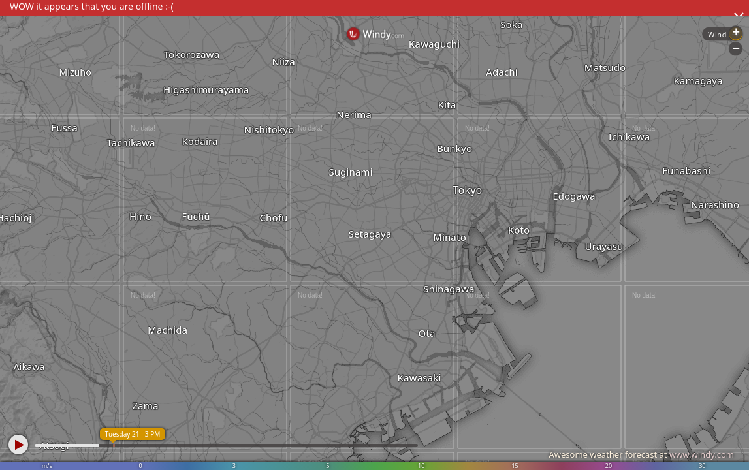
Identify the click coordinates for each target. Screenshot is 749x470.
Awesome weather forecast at (641, 454)
